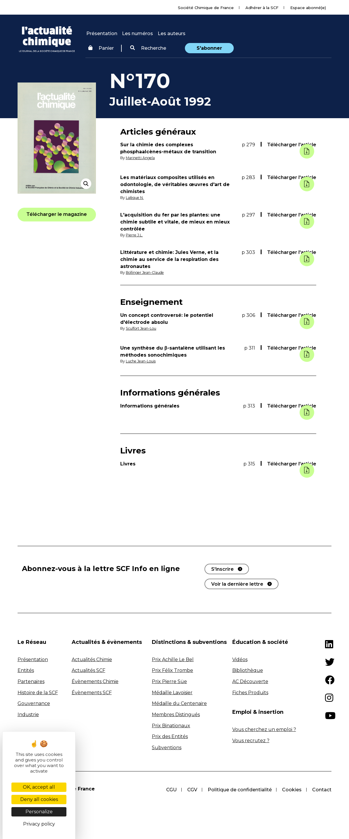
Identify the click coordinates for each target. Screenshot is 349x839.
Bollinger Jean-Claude (145, 272)
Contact (321, 789)
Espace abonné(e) (308, 7)
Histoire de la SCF (38, 692)
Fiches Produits (250, 692)
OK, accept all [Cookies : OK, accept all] (39, 787)
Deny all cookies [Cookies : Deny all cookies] (39, 799)
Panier (101, 48)
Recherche (148, 48)
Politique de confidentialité (239, 789)
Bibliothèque (247, 670)
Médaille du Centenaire (179, 703)
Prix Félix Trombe (172, 670)
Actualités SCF (88, 670)
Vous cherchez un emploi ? (264, 729)
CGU (171, 789)
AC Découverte (250, 681)
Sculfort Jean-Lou (141, 328)
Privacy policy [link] (39, 824)
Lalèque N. (135, 197)
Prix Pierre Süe (169, 681)
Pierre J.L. (134, 235)
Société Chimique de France (206, 7)
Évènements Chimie (95, 681)
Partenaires (31, 681)
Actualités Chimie (92, 659)
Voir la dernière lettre (237, 584)
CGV (192, 789)
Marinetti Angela (140, 158)
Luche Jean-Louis (141, 361)
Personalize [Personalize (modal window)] (39, 811)
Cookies (292, 789)
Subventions (166, 747)
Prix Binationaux (171, 725)
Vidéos (239, 659)
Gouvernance (34, 703)
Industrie (28, 714)
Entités (26, 670)
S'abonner (209, 48)
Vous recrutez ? (250, 740)
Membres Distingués (176, 714)
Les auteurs (171, 33)
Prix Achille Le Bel (173, 659)
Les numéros (137, 33)
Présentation (101, 33)
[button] (148, 48)
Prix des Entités (170, 736)
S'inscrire (222, 569)
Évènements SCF (92, 692)
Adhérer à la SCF (261, 7)
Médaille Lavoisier (172, 692)
